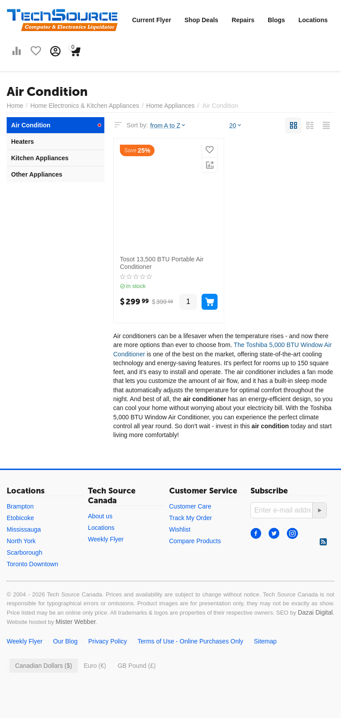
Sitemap (265, 641)
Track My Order (190, 517)
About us (100, 516)
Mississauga (24, 529)
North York (21, 540)
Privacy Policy (107, 641)
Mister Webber (76, 621)
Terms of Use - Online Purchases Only (190, 641)
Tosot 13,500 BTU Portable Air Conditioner (161, 263)
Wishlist (179, 529)
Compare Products (195, 540)
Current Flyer (151, 20)
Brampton (20, 506)
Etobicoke (20, 517)
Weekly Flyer (106, 539)
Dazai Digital (315, 612)
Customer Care (190, 506)
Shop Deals (201, 20)
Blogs (276, 20)
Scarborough (24, 552)
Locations (313, 20)
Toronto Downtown (32, 564)
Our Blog (65, 641)
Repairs (243, 20)
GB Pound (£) (137, 665)
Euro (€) (94, 665)
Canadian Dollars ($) (43, 665)
